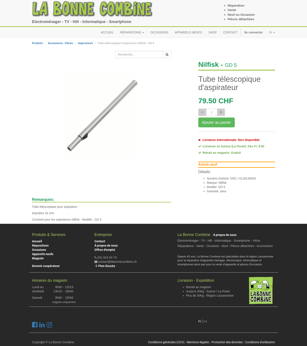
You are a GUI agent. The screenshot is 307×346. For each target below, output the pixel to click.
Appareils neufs (42, 254)
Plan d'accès (106, 266)
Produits (37, 43)
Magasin (38, 258)
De (205, 321)
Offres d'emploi (104, 249)
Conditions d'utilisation (260, 342)
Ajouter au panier (216, 122)
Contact (99, 241)
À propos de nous (106, 245)
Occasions (39, 249)
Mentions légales (198, 342)
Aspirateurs (85, 43)
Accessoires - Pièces (60, 43)
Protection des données (227, 342)
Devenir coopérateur (46, 266)
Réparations (40, 245)
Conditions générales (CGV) (166, 342)
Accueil (37, 241)
